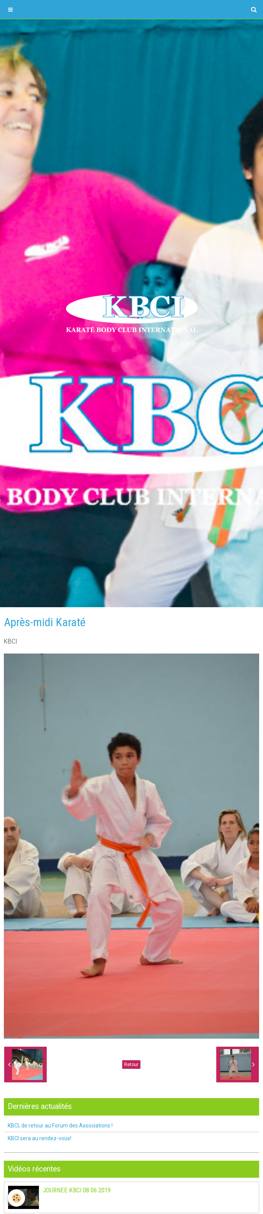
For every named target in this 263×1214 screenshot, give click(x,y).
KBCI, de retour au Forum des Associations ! (60, 1125)
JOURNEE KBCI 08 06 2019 (77, 1190)
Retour (131, 1064)
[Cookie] (16, 1198)
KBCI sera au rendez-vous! (39, 1138)
